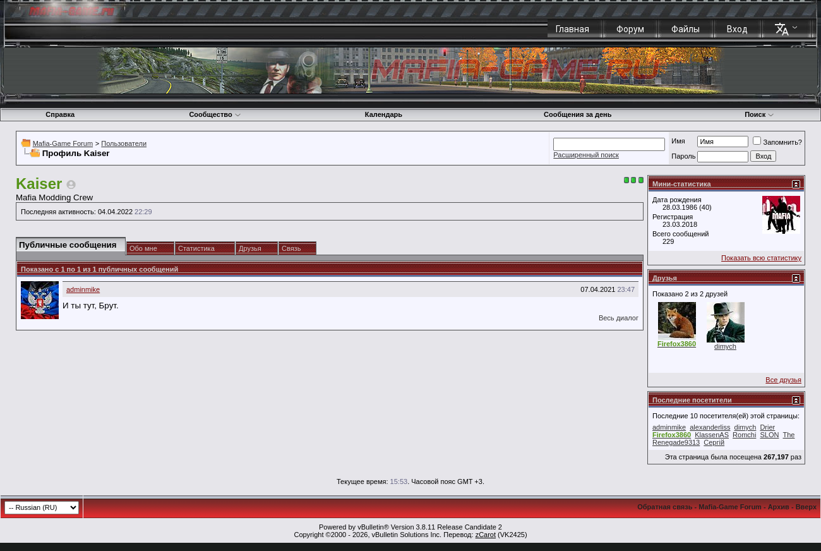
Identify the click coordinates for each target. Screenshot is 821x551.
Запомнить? (777, 142)
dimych (725, 346)
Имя (678, 141)
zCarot (486, 534)
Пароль (683, 156)
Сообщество (215, 114)
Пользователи (124, 143)
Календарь (383, 114)
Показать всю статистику (761, 258)
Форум (630, 29)
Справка (60, 114)
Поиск (759, 114)
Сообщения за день (577, 114)
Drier (767, 427)
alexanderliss (710, 427)
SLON (769, 435)
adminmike (83, 289)
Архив (778, 507)
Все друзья (783, 380)
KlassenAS (712, 435)
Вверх (806, 507)
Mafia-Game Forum (63, 143)
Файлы (685, 29)
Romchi (744, 435)
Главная (572, 29)
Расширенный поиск (586, 155)
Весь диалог (618, 318)
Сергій (714, 442)
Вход (737, 29)
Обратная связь (664, 507)
